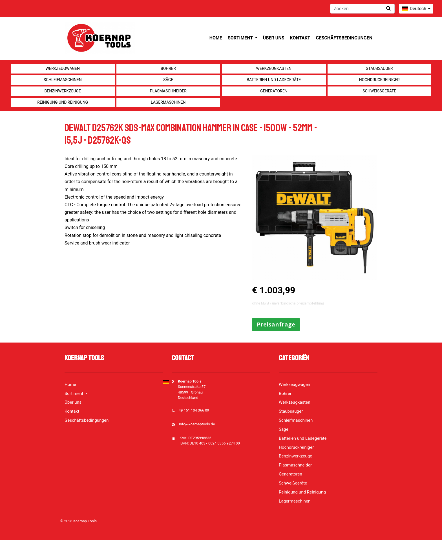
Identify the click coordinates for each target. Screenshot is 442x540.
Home (215, 38)
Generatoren (274, 91)
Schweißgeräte (379, 91)
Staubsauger (379, 68)
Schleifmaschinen (63, 79)
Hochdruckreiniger (379, 79)
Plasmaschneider (168, 91)
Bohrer (168, 68)
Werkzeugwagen (63, 68)
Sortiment (241, 38)
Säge (168, 79)
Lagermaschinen (168, 102)
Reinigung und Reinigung (62, 102)
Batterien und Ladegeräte (274, 79)
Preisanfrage (276, 324)
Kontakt (300, 38)
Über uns (273, 38)
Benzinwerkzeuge (62, 91)
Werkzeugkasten (273, 68)
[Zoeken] (362, 9)
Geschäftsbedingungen (344, 38)
